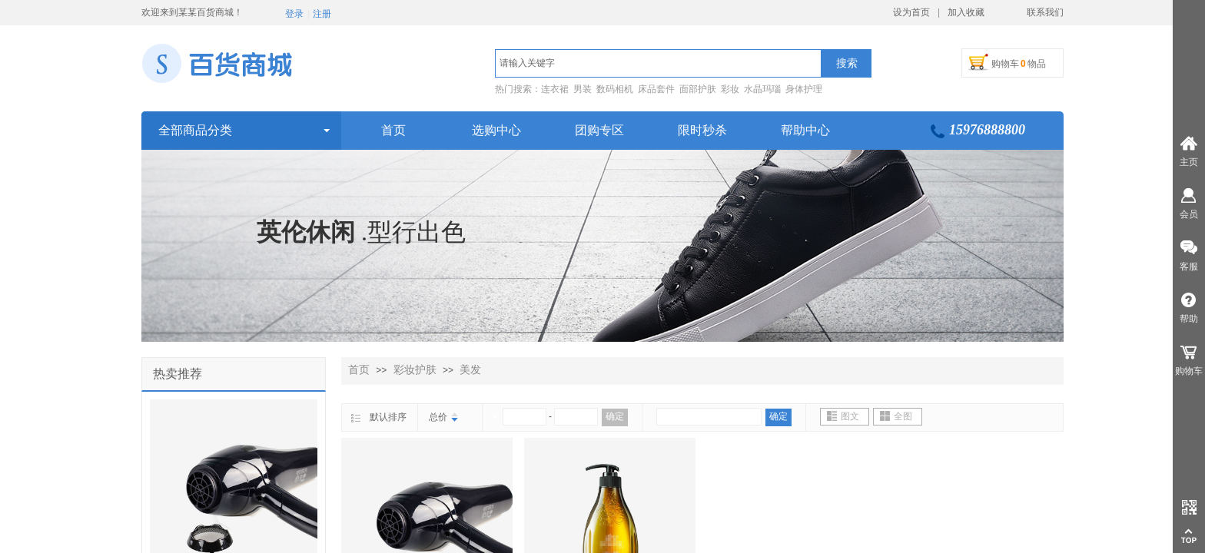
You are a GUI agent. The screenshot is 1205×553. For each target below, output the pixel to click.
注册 (322, 13)
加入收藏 (966, 12)
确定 (615, 416)
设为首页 (911, 12)
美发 (470, 370)
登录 (294, 13)
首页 (359, 370)
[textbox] (658, 63)
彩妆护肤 (415, 370)
